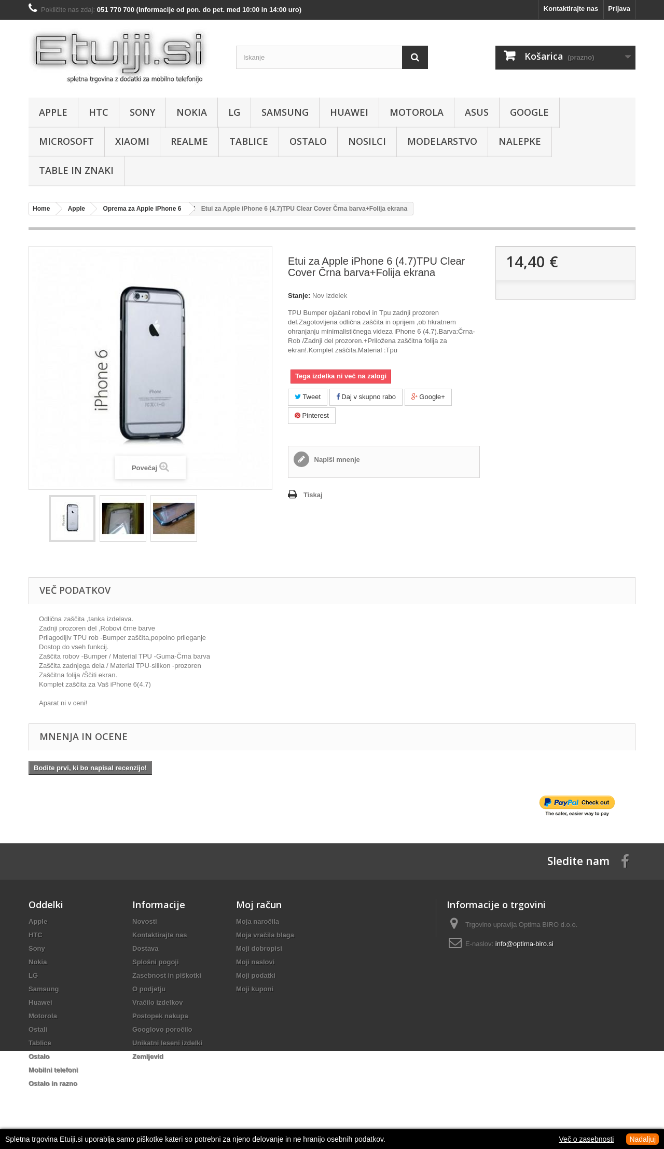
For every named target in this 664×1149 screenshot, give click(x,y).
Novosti (144, 921)
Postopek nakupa (160, 1016)
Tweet (308, 397)
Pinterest (312, 415)
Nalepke (520, 141)
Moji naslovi (255, 962)
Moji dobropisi (259, 948)
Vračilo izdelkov (157, 1002)
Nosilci (367, 141)
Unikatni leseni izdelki (167, 1043)
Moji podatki (255, 975)
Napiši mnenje (336, 459)
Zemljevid (147, 1056)
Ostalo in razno (53, 1083)
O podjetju (148, 989)
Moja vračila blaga (265, 935)
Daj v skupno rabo (366, 397)
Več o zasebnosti (586, 1139)
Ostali (38, 1029)
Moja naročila (257, 921)
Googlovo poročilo (162, 1029)
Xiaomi (132, 141)
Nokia (191, 112)
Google (529, 112)
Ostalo (308, 141)
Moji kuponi (254, 989)
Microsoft (66, 141)
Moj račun (259, 904)
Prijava (619, 8)
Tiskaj (313, 495)
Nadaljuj (642, 1139)
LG (234, 112)
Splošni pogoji (155, 962)
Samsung (285, 112)
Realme (189, 141)
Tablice (248, 141)
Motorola (417, 112)
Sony (142, 112)
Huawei (349, 112)
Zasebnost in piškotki (166, 975)
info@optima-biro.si (524, 944)
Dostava (145, 948)
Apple (53, 112)
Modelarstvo (442, 141)
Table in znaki (76, 170)
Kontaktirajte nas (571, 8)
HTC (98, 112)
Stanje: (299, 295)
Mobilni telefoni (53, 1070)
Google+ (428, 397)
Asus (477, 112)
